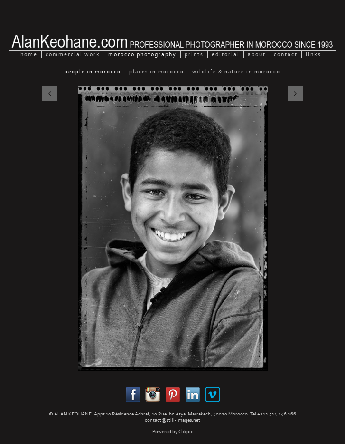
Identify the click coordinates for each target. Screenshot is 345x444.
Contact (286, 54)
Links (313, 54)
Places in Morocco (156, 72)
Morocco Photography (142, 54)
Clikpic (185, 431)
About (257, 54)
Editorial (226, 54)
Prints (194, 54)
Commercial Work (73, 54)
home (28, 54)
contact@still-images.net (172, 420)
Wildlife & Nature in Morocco (236, 72)
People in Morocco (93, 72)
